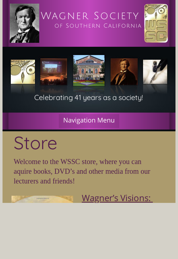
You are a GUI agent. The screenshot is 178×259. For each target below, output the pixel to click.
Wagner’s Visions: (117, 198)
